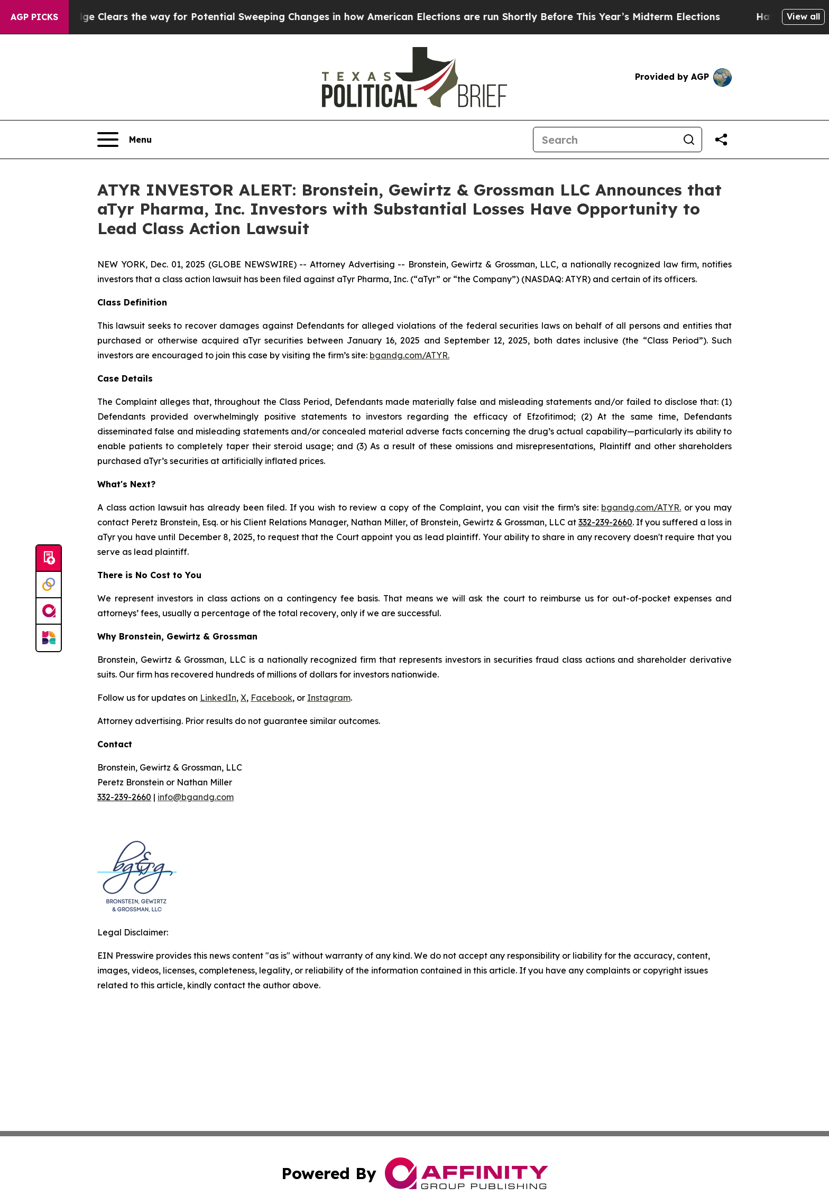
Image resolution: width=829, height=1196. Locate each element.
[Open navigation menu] (124, 139)
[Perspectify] (48, 585)
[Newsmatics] (48, 638)
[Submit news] (48, 558)
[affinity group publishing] (48, 611)
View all (803, 16)
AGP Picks (34, 17)
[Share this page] (721, 139)
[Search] (604, 139)
